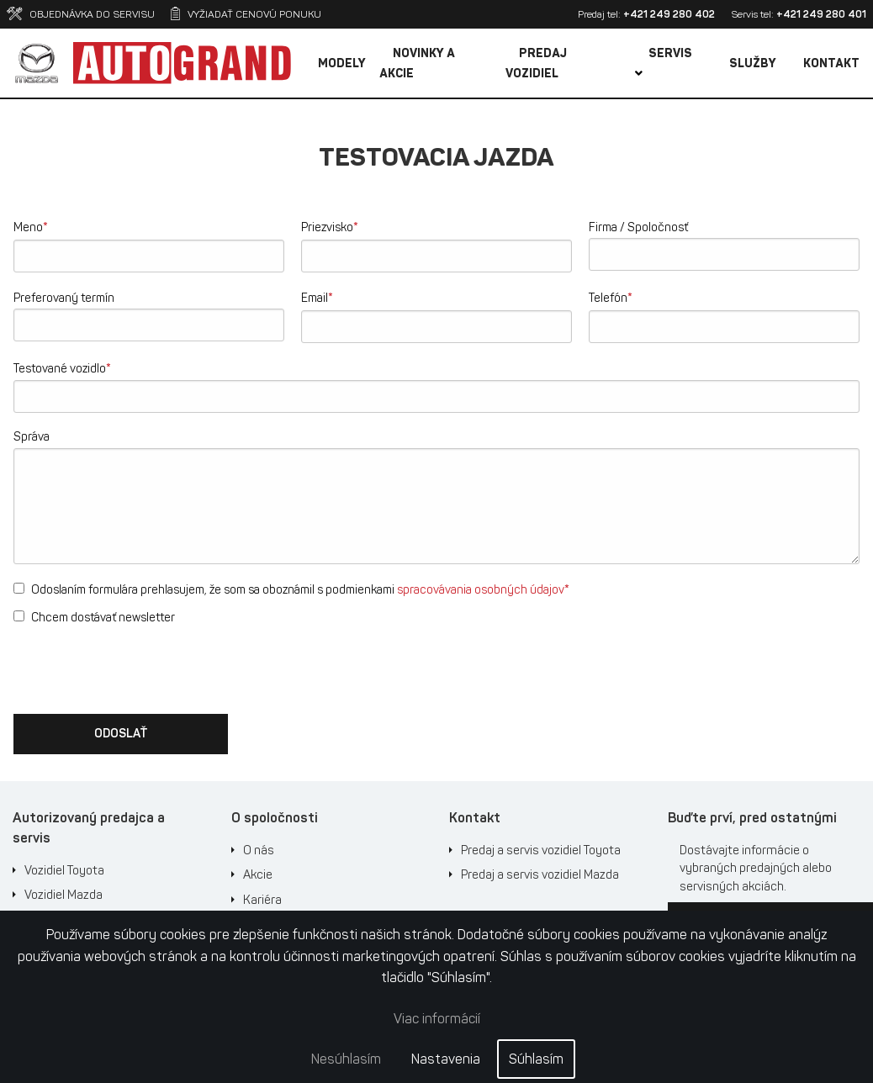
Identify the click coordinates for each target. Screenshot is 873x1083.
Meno (30, 227)
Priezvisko (329, 227)
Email (317, 297)
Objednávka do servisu (81, 14)
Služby (752, 63)
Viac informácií (437, 1019)
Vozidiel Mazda (63, 894)
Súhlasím (536, 1059)
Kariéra (262, 899)
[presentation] (141, 667)
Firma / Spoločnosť (638, 227)
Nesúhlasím (346, 1059)
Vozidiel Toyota (64, 870)
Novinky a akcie (417, 63)
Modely (342, 63)
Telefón (610, 297)
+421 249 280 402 (669, 14)
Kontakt (831, 63)
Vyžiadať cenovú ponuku (246, 14)
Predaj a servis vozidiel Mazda (540, 874)
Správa (31, 437)
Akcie (257, 874)
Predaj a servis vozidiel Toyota (541, 850)
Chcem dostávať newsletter (94, 617)
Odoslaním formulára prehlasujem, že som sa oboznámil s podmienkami (291, 589)
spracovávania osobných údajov (480, 590)
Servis (663, 62)
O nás (258, 850)
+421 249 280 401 (821, 14)
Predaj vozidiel (536, 63)
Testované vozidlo (62, 368)
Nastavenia (445, 1059)
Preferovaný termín (63, 298)
